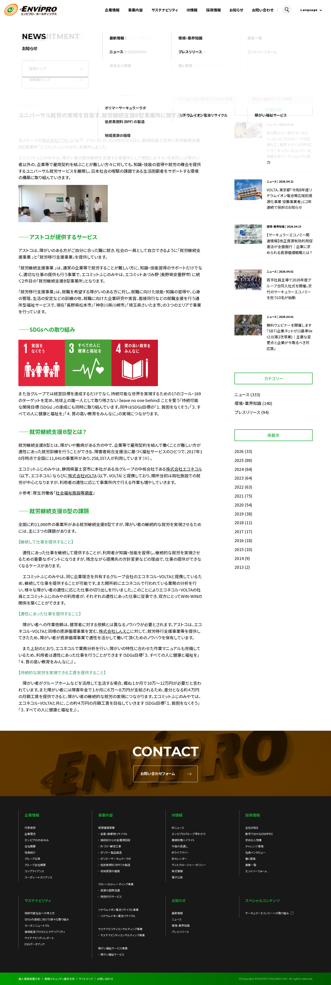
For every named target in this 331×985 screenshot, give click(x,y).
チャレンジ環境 (254, 846)
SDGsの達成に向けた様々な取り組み (47, 919)
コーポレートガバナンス (38, 877)
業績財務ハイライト (183, 840)
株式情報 (177, 871)
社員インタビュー (255, 852)
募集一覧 (250, 865)
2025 (239, 460)
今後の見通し (180, 846)
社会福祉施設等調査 (74, 493)
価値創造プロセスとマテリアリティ (45, 932)
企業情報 (112, 10)
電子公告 (177, 877)
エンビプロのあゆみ (37, 840)
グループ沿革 (32, 858)
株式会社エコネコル (184, 469)
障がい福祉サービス (112, 954)
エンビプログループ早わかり (188, 834)
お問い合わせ (263, 10)
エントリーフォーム (256, 871)
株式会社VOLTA (82, 475)
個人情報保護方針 (29, 979)
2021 (239, 496)
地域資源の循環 (110, 871)
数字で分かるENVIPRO (259, 834)
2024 (239, 469)
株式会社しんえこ (114, 631)
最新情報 (177, 913)
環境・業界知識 (247, 403)
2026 (239, 451)
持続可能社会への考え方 (40, 913)
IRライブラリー (180, 852)
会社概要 (30, 846)
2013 (239, 567)
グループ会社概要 (35, 865)
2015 (239, 549)
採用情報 (213, 10)
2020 (239, 505)
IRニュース (178, 827)
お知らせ (236, 10)
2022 (239, 487)
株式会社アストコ (57, 140)
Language (308, 10)
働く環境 (250, 858)
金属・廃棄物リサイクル (114, 834)
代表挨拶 (30, 827)
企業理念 (30, 834)
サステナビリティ (164, 10)
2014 (239, 558)
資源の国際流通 (110, 890)
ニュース (241, 394)
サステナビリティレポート (39, 938)
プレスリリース (247, 412)
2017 (239, 531)
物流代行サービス (111, 896)
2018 (239, 522)
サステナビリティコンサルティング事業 (122, 935)
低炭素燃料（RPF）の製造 (115, 865)
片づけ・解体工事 (110, 846)
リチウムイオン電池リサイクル (117, 916)
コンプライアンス (34, 871)
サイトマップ (86, 979)
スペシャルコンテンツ (262, 900)
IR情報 (192, 10)
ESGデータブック (35, 944)
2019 (239, 514)
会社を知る (252, 827)
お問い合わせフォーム (157, 774)
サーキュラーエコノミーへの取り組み (267, 913)
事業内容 (135, 10)
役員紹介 (30, 852)
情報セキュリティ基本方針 (59, 979)
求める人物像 (253, 840)
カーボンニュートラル (37, 925)
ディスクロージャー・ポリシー (189, 865)
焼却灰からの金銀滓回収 (115, 840)
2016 (239, 540)
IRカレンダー (179, 858)
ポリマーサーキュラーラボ (115, 858)
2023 (239, 478)
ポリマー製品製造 (111, 852)
